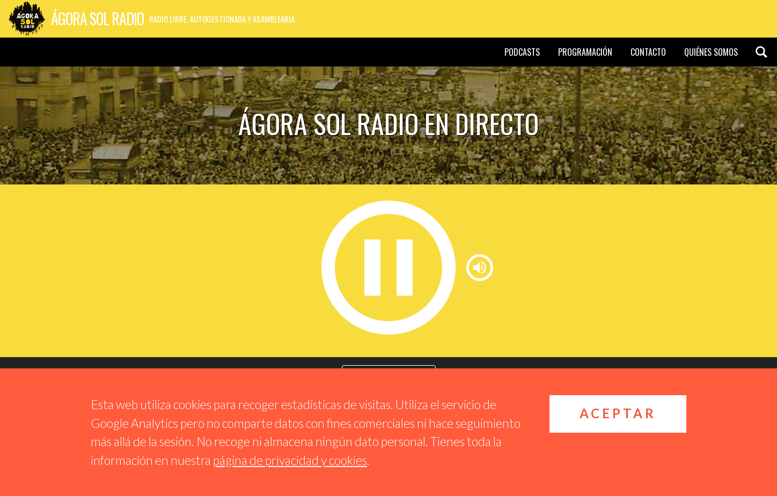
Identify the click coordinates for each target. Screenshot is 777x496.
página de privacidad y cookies (290, 460)
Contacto (648, 52)
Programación (585, 52)
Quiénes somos (711, 52)
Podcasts (522, 52)
